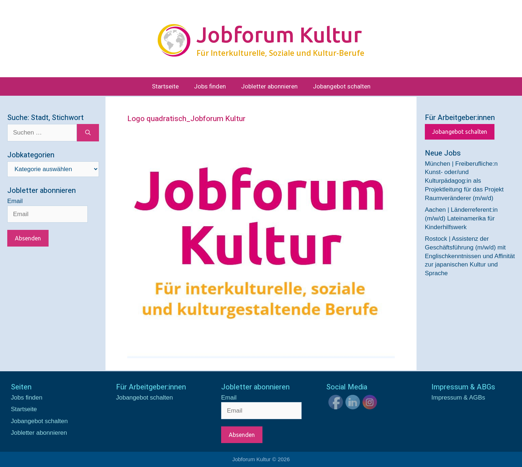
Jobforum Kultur (279, 34)
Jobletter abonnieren (269, 86)
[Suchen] (88, 132)
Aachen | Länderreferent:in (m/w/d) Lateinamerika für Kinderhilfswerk (461, 218)
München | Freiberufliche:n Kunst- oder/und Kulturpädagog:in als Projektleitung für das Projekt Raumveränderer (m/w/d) (464, 181)
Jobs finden (210, 86)
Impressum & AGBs (458, 397)
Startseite (165, 86)
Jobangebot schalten (341, 86)
